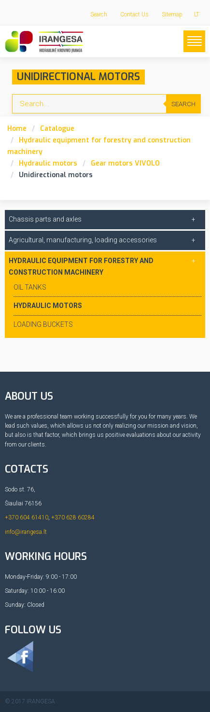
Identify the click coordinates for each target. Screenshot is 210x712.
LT (196, 14)
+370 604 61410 (26, 517)
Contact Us (134, 14)
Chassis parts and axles (45, 219)
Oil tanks (30, 287)
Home (17, 128)
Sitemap (172, 14)
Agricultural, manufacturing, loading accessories (83, 240)
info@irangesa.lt (26, 532)
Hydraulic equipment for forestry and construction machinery (81, 266)
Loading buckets (43, 324)
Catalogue (57, 128)
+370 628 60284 (73, 517)
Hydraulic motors (48, 163)
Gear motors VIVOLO (125, 163)
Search (98, 14)
